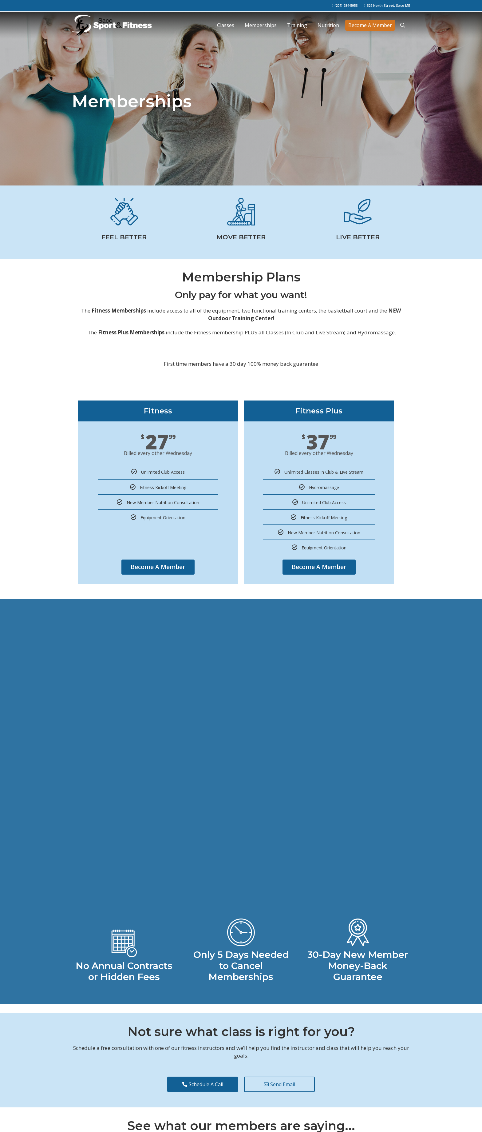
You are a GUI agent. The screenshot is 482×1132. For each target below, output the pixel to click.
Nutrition (328, 25)
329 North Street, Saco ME (388, 5)
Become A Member (370, 25)
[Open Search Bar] (402, 25)
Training (297, 25)
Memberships (261, 25)
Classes (225, 25)
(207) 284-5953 (346, 5)
